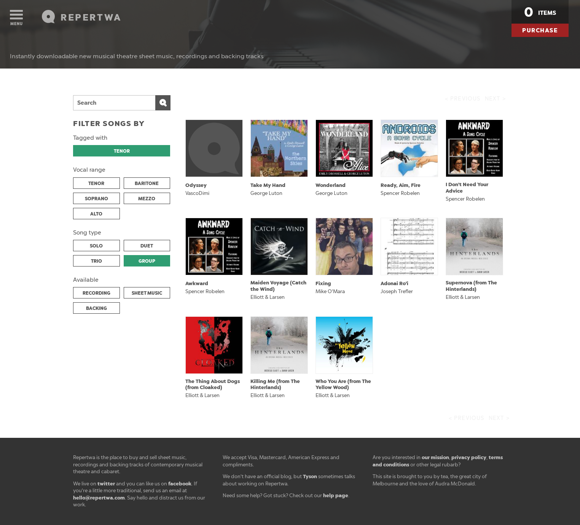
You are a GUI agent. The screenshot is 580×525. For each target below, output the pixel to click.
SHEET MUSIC (147, 293)
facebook (179, 483)
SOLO (96, 246)
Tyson (310, 476)
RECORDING (96, 293)
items (540, 12)
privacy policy (468, 457)
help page (335, 495)
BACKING (96, 308)
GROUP (147, 261)
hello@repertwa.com (99, 498)
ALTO (96, 214)
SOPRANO (96, 199)
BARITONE (147, 183)
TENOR (122, 151)
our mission (435, 457)
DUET (146, 246)
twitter (106, 483)
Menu (16, 18)
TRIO (96, 261)
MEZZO (146, 199)
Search (162, 102)
